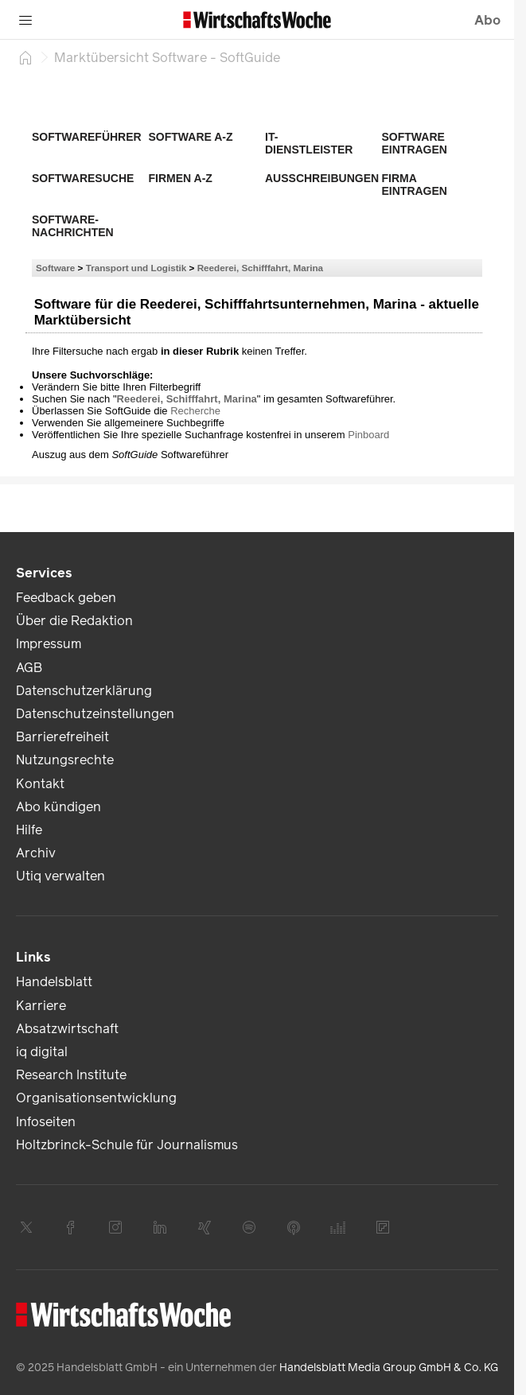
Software (55, 267)
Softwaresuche (83, 178)
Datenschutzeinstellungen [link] (95, 714)
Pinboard (368, 435)
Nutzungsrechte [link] (65, 760)
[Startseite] (25, 57)
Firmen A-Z (180, 178)
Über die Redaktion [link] (74, 621)
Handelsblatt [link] (54, 982)
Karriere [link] (41, 1006)
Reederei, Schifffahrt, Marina (260, 267)
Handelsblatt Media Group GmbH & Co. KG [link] (388, 1367)
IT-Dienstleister (309, 143)
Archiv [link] (36, 853)
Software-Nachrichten (73, 226)
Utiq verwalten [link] (60, 876)
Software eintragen (414, 143)
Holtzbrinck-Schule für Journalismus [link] (127, 1145)
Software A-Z (191, 136)
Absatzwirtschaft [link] (67, 1029)
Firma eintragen (414, 184)
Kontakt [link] (40, 784)
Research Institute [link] (71, 1075)
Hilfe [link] (29, 830)
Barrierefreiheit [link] (62, 737)
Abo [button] (487, 20)
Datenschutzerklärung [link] (84, 691)
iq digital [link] (42, 1052)
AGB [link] (29, 668)
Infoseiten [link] (46, 1122)
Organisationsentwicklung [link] (96, 1098)
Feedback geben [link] (66, 598)
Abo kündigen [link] (58, 807)
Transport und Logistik (136, 267)
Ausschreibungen (322, 178)
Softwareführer (87, 136)
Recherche (195, 411)
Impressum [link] (48, 644)
